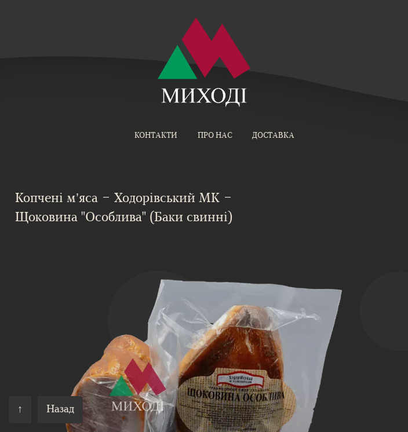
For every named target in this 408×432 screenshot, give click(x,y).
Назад (60, 409)
